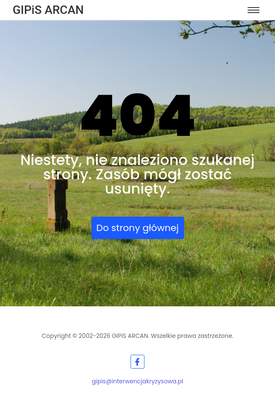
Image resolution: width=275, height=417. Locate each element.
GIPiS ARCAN (48, 10)
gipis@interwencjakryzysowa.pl (137, 381)
